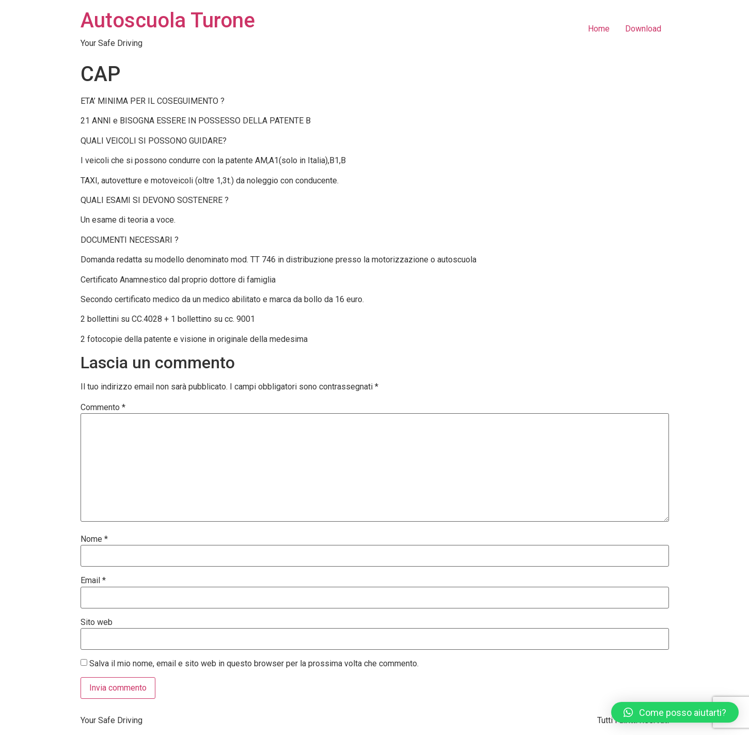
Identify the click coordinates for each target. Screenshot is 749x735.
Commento (103, 407)
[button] (675, 712)
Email (93, 580)
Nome (94, 539)
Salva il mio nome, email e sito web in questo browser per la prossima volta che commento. (254, 664)
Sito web (97, 622)
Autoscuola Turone (168, 20)
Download (643, 29)
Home (599, 29)
